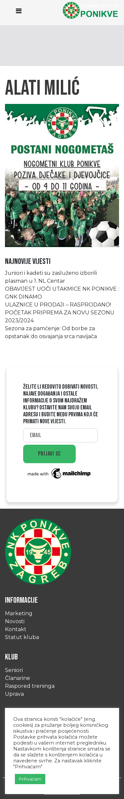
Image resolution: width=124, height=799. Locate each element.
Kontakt (15, 629)
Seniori (14, 670)
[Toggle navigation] (20, 12)
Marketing (18, 613)
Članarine (17, 678)
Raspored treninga (30, 686)
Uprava (14, 694)
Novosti (14, 621)
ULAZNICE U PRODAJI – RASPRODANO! (58, 305)
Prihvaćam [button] (30, 779)
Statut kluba (22, 637)
